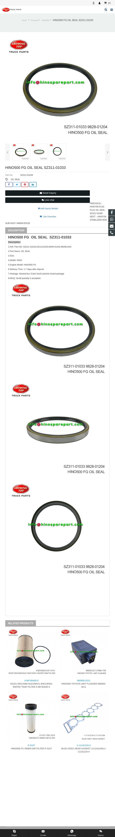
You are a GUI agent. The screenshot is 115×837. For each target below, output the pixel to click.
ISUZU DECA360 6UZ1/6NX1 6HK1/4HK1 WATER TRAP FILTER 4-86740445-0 (31, 683)
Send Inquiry (48, 193)
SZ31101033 (42, 247)
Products (34, 20)
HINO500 (46, 20)
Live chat (48, 200)
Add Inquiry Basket (48, 208)
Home (24, 20)
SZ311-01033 (60, 237)
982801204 (66, 247)
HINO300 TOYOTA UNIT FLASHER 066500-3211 (83, 683)
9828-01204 (54, 247)
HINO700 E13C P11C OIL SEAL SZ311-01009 (97, 209)
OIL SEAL (15, 179)
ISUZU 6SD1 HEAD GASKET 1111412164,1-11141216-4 (83, 748)
